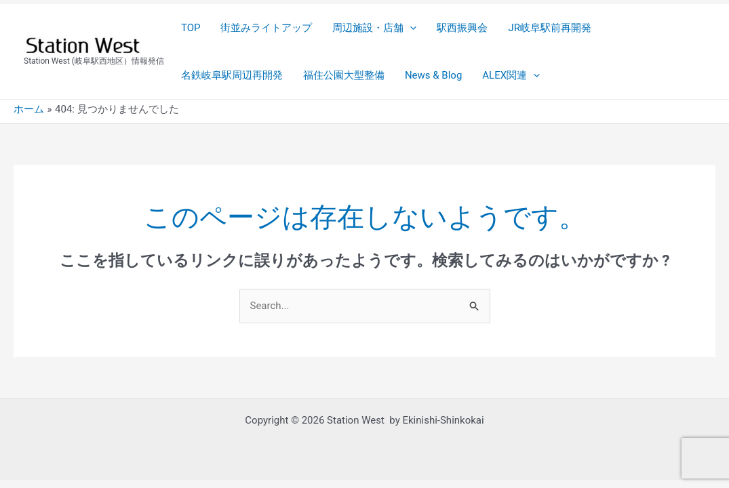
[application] (409, 28)
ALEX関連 (511, 75)
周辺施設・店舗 (374, 28)
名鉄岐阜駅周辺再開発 (232, 75)
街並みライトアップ (266, 28)
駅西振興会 (462, 28)
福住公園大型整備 (344, 75)
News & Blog (433, 75)
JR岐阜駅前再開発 (549, 28)
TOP (191, 28)
